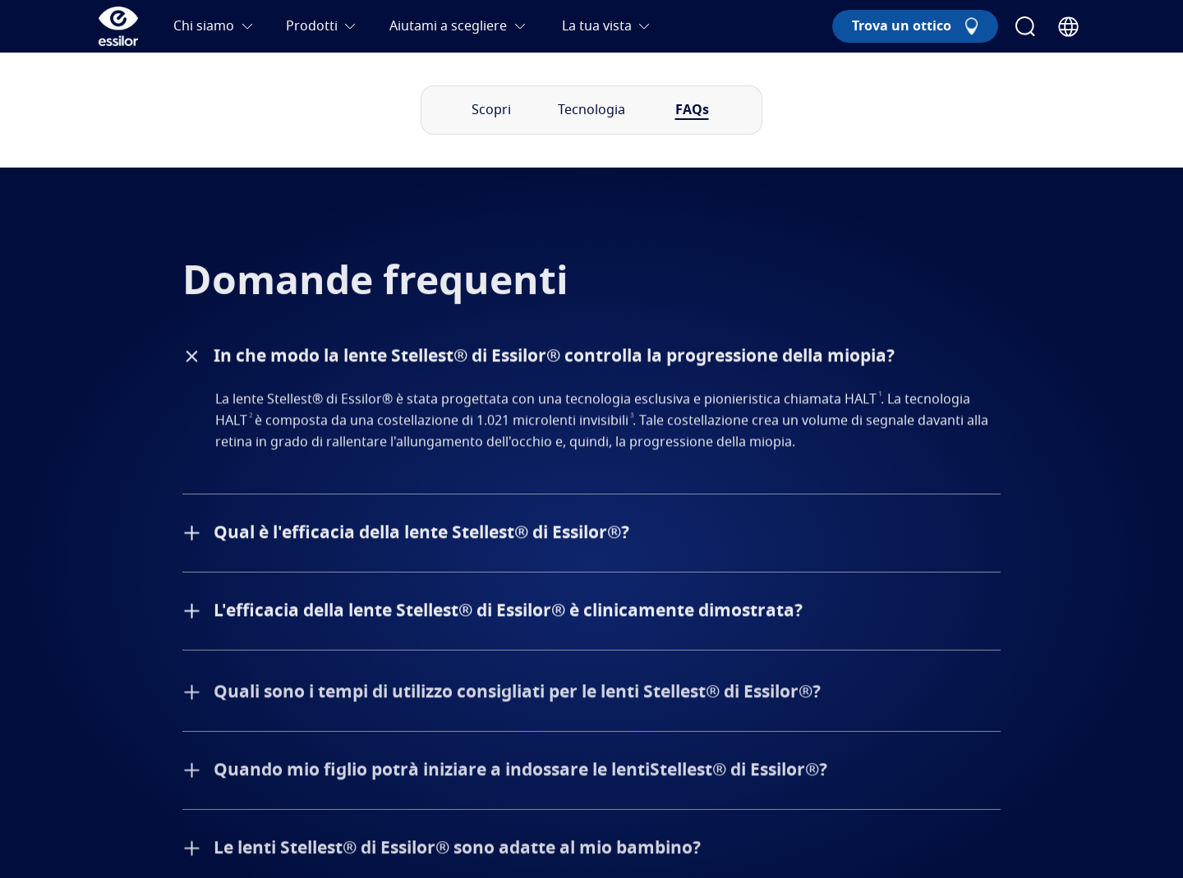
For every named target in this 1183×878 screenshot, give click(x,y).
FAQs (692, 110)
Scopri (491, 110)
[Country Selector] (1068, 27)
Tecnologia (591, 110)
